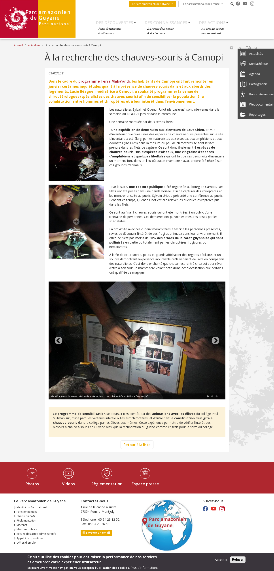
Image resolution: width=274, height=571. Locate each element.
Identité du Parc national (32, 507)
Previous (58, 341)
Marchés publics (27, 529)
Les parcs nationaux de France (201, 4)
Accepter (221, 560)
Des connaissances (166, 22)
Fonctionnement (27, 512)
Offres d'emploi (26, 543)
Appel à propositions (30, 538)
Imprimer (231, 47)
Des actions (212, 22)
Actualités (34, 45)
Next (215, 341)
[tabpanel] (137, 341)
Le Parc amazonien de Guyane (151, 4)
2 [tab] (212, 396)
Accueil (18, 45)
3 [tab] (216, 396)
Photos (32, 483)
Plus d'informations (144, 568)
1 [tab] (208, 396)
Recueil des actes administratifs (36, 534)
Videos (68, 483)
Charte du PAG (26, 516)
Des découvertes (114, 22)
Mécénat (22, 525)
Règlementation (107, 483)
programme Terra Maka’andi (104, 81)
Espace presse (145, 483)
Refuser (238, 560)
